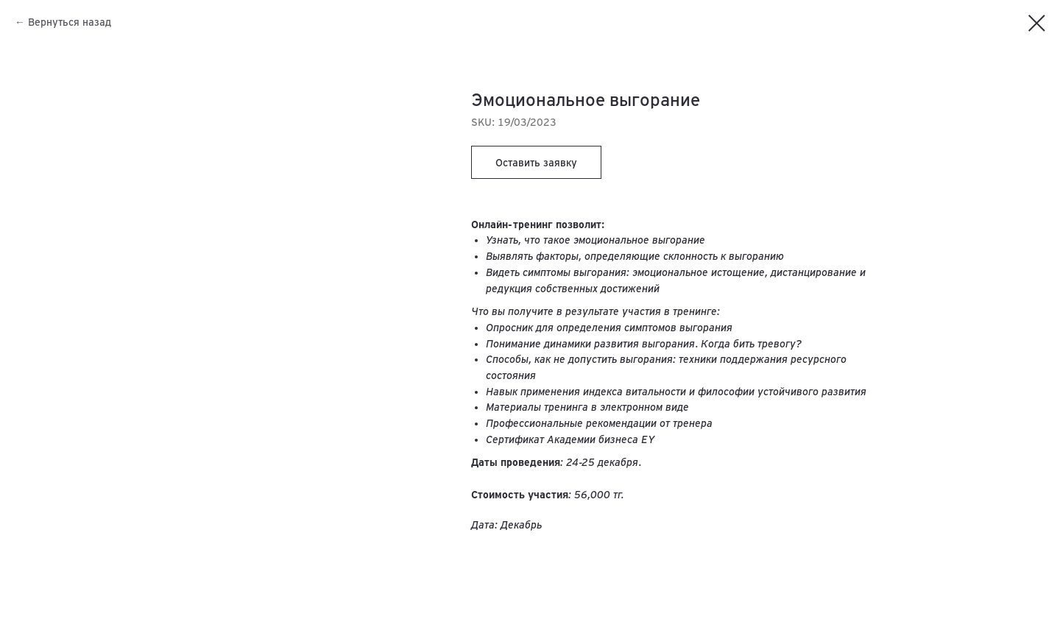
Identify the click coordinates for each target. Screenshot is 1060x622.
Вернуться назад (69, 22)
